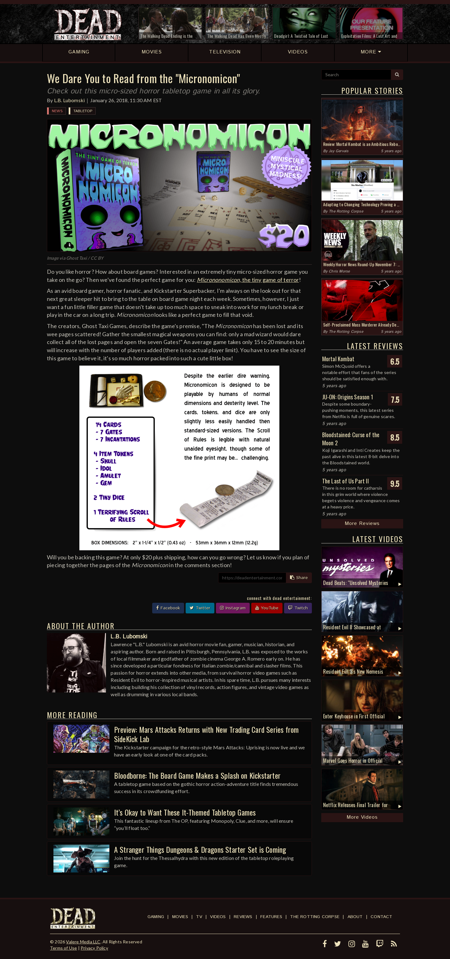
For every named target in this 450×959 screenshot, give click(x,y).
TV (199, 917)
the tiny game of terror (248, 279)
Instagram (233, 608)
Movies (180, 917)
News (57, 111)
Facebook (168, 608)
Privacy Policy (94, 948)
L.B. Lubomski (69, 100)
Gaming (156, 917)
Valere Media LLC (83, 941)
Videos (218, 917)
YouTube (266, 608)
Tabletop (82, 111)
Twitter (200, 608)
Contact (381, 917)
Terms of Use (63, 948)
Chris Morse (339, 271)
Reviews (243, 917)
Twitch (298, 608)
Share (299, 578)
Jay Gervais (338, 151)
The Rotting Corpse (346, 211)
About (355, 917)
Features (271, 917)
